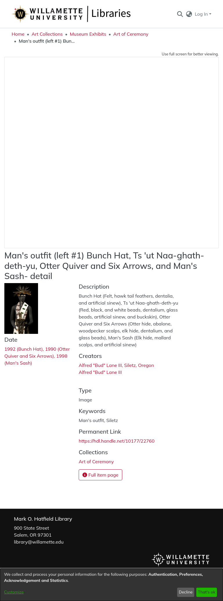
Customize (14, 592)
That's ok (206, 592)
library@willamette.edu (39, 542)
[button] (180, 13)
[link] (96, 461)
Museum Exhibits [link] (88, 34)
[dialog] (111, 585)
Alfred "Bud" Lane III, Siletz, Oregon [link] (116, 365)
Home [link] (18, 34)
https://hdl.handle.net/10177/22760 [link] (116, 441)
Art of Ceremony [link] (130, 34)
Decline (186, 592)
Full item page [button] (100, 475)
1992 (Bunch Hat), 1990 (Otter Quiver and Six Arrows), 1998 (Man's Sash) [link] (37, 356)
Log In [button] (202, 14)
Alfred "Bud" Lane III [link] (100, 372)
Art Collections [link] (47, 34)
